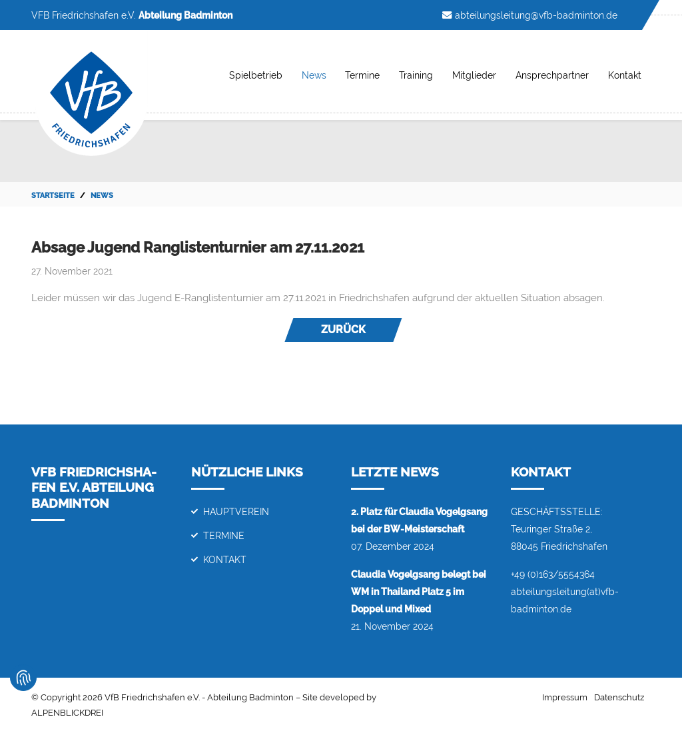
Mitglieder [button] (474, 75)
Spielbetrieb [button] (255, 75)
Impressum (564, 697)
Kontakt (624, 75)
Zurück (343, 329)
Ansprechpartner (552, 75)
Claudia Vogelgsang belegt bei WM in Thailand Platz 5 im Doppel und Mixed (418, 591)
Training (416, 75)
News (314, 75)
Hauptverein (236, 511)
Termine (362, 75)
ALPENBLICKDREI (67, 713)
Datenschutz (619, 697)
